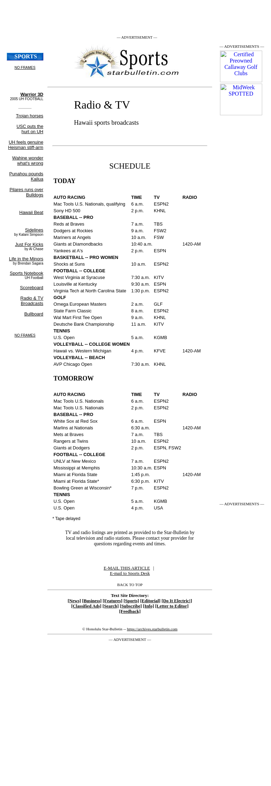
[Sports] (131, 600)
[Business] (91, 600)
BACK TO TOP (130, 585)
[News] (74, 600)
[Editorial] (150, 600)
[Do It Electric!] (177, 600)
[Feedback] (129, 611)
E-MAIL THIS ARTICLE (127, 568)
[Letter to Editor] (172, 606)
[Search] (110, 606)
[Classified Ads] (86, 606)
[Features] (112, 600)
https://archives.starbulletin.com (152, 629)
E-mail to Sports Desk (130, 573)
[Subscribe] (131, 606)
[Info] (148, 606)
